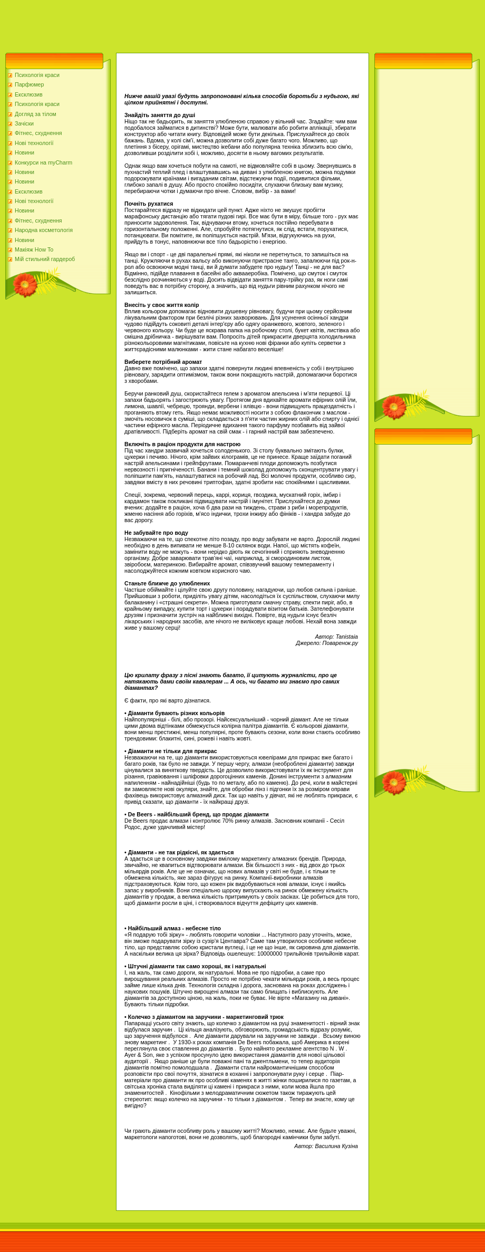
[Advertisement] (192, 23)
